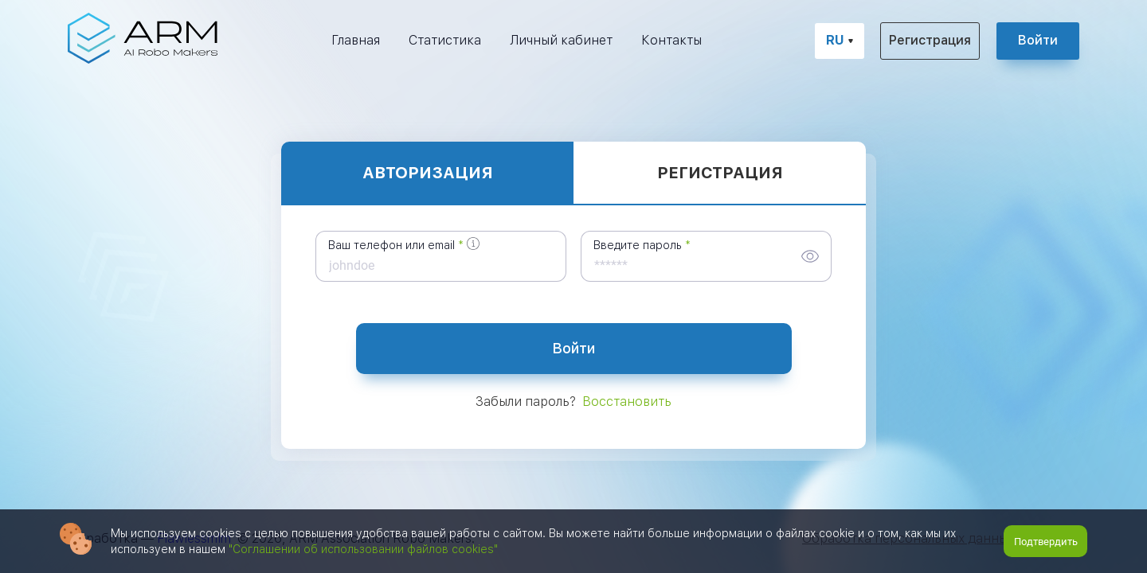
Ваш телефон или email (391, 245)
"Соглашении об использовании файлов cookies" (363, 549)
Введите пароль (637, 245)
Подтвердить (1046, 542)
